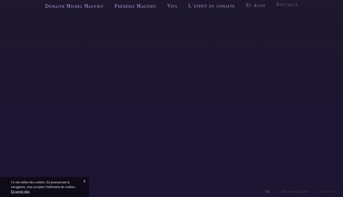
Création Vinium (328, 192)
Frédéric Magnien (135, 6)
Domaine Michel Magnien (74, 6)
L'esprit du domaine (211, 5)
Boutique (287, 4)
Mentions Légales (294, 191)
